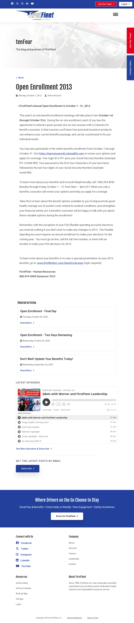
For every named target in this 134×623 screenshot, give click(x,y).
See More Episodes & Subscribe (32, 448)
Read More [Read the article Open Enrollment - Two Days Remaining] (26, 346)
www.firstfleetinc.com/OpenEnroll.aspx (60, 263)
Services (73, 548)
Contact (72, 564)
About (71, 543)
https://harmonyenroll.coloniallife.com (61, 153)
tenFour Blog (22, 583)
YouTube (23, 566)
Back (21, 77)
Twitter (22, 548)
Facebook (24, 543)
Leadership (74, 559)
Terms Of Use (92, 618)
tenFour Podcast (23, 588)
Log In (124, 4)
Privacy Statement (74, 618)
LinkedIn (23, 560)
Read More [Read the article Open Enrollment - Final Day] (26, 323)
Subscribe (26, 468)
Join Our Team (105, 4)
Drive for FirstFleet (66, 516)
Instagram (24, 554)
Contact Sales (130, 68)
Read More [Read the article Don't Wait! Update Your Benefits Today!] (26, 370)
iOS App (19, 599)
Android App (21, 593)
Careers (72, 553)
